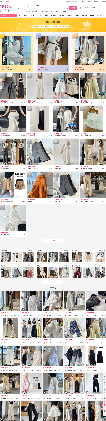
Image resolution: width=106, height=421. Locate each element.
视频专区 (84, 16)
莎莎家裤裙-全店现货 (70, 398)
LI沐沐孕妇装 (58, 11)
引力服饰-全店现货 (28, 370)
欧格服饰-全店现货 (28, 398)
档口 (32, 5)
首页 (20, 16)
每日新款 (53, 16)
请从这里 (4, 1)
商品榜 (39, 16)
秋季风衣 (28, 11)
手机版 (89, 1)
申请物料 (93, 7)
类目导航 (3, 16)
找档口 (26, 16)
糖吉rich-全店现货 (28, 315)
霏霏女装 (65, 11)
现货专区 (46, 16)
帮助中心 (96, 1)
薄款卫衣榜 (34, 11)
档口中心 (82, 1)
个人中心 (68, 1)
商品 (28, 5)
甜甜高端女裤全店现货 (51, 343)
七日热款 (76, 16)
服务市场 (99, 16)
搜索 (73, 8)
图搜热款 (69, 16)
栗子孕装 (41, 11)
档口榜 (32, 16)
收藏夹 (75, 1)
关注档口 (92, 16)
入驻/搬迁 (86, 7)
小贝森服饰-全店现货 (72, 315)
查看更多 (53, 282)
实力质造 (61, 16)
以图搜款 (38, 5)
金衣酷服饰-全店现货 (8, 315)
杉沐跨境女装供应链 (49, 11)
